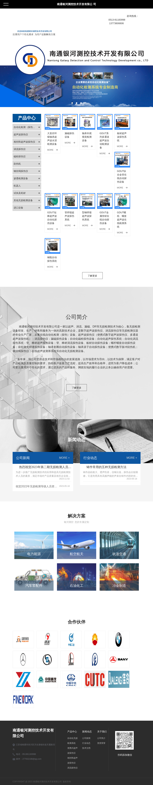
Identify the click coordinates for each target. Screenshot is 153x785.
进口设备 (18, 207)
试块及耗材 (20, 193)
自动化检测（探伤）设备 (26, 127)
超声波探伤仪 (21, 134)
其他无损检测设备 (23, 200)
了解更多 (92, 275)
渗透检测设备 (21, 178)
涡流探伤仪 (20, 149)
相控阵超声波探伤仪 (24, 141)
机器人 (17, 185)
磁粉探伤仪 (20, 156)
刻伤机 (17, 163)
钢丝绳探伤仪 (21, 171)
